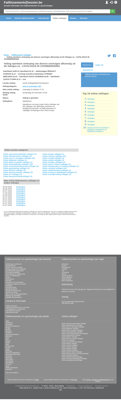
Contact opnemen (11, 306)
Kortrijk (8, 348)
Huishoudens (10, 279)
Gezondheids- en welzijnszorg (15, 274)
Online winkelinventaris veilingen (72, 357)
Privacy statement (85, 386)
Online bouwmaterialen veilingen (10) (18, 164)
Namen (64, 274)
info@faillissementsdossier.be (27, 386)
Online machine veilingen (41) (54, 156)
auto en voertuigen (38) (32, 86)
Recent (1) (87, 65)
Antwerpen (65, 264)
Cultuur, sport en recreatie (14, 267)
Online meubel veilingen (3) (53, 158)
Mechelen (9, 351)
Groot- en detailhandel (13, 276)
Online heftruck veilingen (69, 337)
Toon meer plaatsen (12, 373)
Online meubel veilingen (69, 347)
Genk (7, 338)
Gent (7, 339)
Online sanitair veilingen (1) (53, 160)
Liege (7, 349)
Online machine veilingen (70, 345)
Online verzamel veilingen (70, 355)
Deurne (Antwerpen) (12, 334)
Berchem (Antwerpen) (13, 326)
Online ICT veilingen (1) (12, 174)
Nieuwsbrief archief (12, 312)
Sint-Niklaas (9, 363)
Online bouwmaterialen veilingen (72, 332)
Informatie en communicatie (14, 282)
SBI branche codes (68, 303)
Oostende (9, 356)
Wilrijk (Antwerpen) (12, 368)
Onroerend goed (11, 287)
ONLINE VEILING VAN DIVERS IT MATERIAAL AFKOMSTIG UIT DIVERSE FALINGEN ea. (98, 129)
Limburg (64, 269)
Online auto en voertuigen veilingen (73, 327)
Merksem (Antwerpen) (13, 353)
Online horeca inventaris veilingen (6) (18, 172)
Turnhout (8, 364)
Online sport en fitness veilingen (72, 352)
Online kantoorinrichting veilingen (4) (17, 176)
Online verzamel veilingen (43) (54, 168)
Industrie (8, 281)
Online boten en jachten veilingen (72, 330)
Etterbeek (9, 336)
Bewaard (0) (88, 70)
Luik (63, 271)
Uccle (7, 366)
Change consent (101, 386)
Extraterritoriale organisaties (15, 271)
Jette (7, 344)
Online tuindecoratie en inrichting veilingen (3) (60, 166)
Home (8, 18)
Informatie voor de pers (13, 311)
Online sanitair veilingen (69, 348)
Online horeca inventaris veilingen (72, 338)
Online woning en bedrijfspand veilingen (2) (59, 172)
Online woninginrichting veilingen (72, 360)
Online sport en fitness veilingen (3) (56, 164)
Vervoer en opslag (11, 292)
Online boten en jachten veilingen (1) (17, 162)
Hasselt (8, 341)
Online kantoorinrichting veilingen (72, 342)
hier (82, 289)
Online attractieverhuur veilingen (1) (17, 156)
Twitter (37, 380)
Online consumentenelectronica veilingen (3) (21, 166)
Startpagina (20, 187)
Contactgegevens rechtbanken (15, 309)
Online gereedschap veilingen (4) (16, 168)
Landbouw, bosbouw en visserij (16, 284)
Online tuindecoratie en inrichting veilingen (75, 353)
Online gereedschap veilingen (71, 335)
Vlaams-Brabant (67, 277)
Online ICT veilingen (68, 340)
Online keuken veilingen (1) (53, 154)
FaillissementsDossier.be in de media (17, 307)
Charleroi (9, 333)
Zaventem (9, 369)
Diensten (83, 18)
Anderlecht (9, 323)
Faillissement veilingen (21, 55)
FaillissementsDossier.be (23, 2)
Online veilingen (59, 18)
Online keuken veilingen (69, 343)
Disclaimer (71, 386)
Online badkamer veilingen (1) (15, 160)
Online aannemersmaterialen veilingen (74, 323)
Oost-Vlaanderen (67, 276)
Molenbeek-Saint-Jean (13, 354)
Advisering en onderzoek (13, 264)
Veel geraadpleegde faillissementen (73, 301)
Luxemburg (65, 272)
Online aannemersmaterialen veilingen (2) (19, 154)
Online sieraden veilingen (70, 350)
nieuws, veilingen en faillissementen (97, 380)
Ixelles (8, 343)
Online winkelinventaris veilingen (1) (56, 170)
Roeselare (9, 358)
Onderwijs (9, 286)
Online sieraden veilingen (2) (53, 162)
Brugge (8, 328)
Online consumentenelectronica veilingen (75, 333)
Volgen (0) (99, 65)
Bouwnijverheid (10, 266)
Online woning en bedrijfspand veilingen (74, 358)
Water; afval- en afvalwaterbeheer (16, 294)
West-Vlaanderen (67, 281)
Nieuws (73, 18)
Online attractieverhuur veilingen (72, 325)
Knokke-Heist (10, 346)
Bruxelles (9, 331)
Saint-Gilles (9, 359)
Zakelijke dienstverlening (13, 297)
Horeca (8, 277)
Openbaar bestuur (11, 289)
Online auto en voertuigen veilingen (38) (19, 158)
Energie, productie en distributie (16, 269)
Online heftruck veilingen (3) (14, 170)
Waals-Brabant (66, 279)
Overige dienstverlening (13, 291)
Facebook (74, 380)
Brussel (64, 266)
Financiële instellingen (13, 272)
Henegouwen (66, 267)
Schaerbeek (9, 361)
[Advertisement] (41, 130)
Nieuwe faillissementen (24, 18)
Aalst (7, 321)
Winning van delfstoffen (13, 295)
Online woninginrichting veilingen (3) (56, 174)
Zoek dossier (43, 18)
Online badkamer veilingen (70, 328)
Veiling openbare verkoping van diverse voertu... (97, 75)
